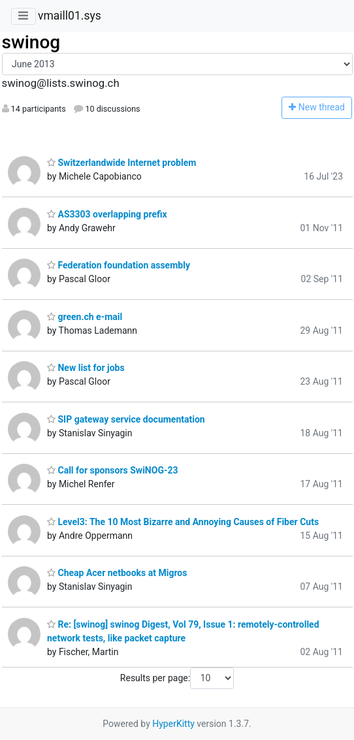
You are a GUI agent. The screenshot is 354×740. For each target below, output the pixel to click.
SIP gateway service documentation (126, 419)
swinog (31, 42)
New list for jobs (86, 367)
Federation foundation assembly (118, 265)
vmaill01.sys (69, 15)
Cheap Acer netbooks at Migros (117, 573)
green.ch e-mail (84, 317)
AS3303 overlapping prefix (107, 214)
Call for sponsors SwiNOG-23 (112, 470)
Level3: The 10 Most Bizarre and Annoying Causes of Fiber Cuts (183, 522)
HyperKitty (173, 723)
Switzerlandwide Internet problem (121, 162)
